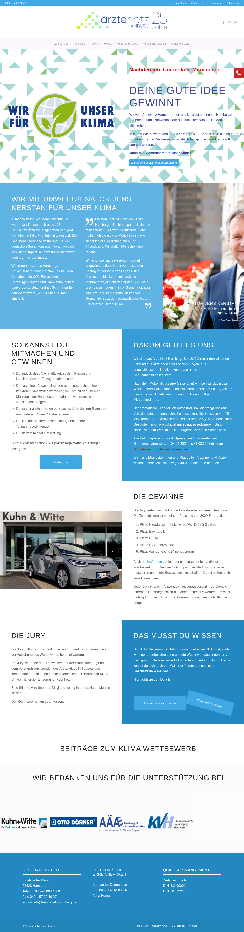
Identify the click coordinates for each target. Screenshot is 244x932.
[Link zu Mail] (230, 22)
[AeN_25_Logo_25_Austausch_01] (122, 22)
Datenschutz (232, 3)
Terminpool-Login (178, 3)
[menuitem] (178, 3)
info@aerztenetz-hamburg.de (54, 902)
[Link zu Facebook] (223, 22)
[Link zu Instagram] (236, 22)
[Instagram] (61, 462)
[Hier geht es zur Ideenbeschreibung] (154, 162)
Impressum (216, 3)
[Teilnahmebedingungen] (158, 703)
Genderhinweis (198, 3)
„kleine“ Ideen (152, 561)
